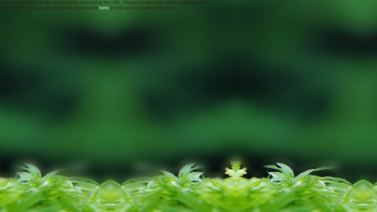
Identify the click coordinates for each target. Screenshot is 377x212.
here (104, 7)
